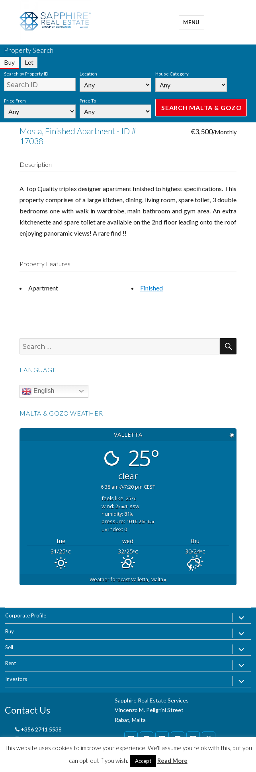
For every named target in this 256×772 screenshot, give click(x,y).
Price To (88, 100)
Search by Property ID (26, 73)
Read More (172, 760)
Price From (15, 100)
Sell (9, 647)
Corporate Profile (25, 615)
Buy (9, 631)
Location (88, 73)
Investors (16, 679)
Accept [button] (143, 761)
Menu (191, 22)
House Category (172, 73)
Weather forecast (128, 579)
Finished (151, 288)
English (38, 391)
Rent (10, 663)
